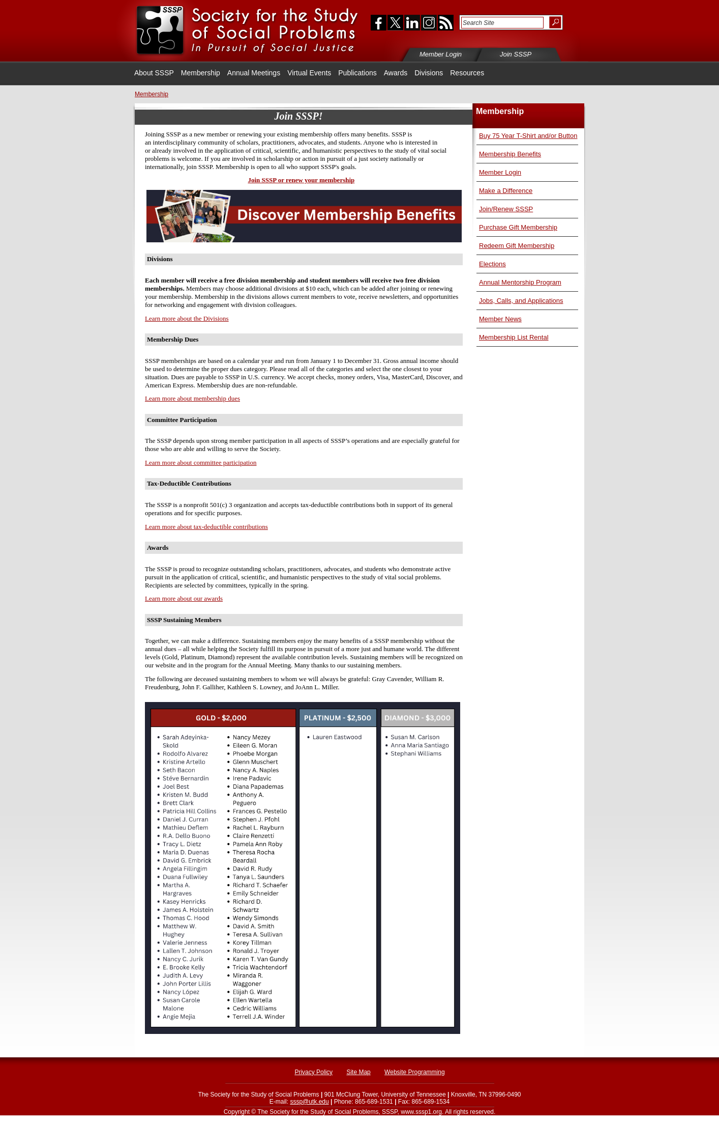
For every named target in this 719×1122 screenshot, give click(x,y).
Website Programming (414, 1072)
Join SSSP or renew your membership (301, 180)
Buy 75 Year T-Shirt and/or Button (528, 135)
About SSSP (154, 73)
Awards (395, 73)
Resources (467, 73)
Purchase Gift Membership (518, 227)
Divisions (428, 73)
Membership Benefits (510, 154)
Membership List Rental (514, 337)
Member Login (500, 172)
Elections (492, 264)
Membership (200, 73)
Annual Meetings (253, 73)
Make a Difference (505, 190)
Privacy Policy (313, 1072)
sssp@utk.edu (309, 1101)
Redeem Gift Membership (516, 245)
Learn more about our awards (184, 598)
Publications (357, 73)
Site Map (358, 1072)
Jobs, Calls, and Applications (521, 300)
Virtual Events (309, 73)
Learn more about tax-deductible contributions (206, 526)
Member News (500, 319)
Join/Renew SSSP (506, 209)
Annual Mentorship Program (520, 282)
